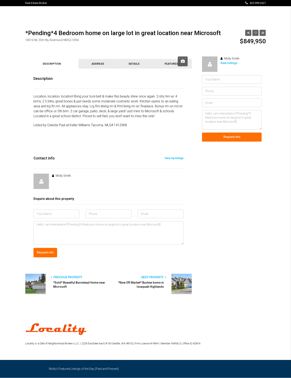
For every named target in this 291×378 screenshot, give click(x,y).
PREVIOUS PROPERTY (66, 277)
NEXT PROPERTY (153, 277)
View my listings (174, 158)
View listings (228, 63)
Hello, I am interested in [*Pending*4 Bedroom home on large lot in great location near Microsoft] (108, 233)
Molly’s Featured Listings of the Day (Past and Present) (84, 369)
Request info (45, 252)
